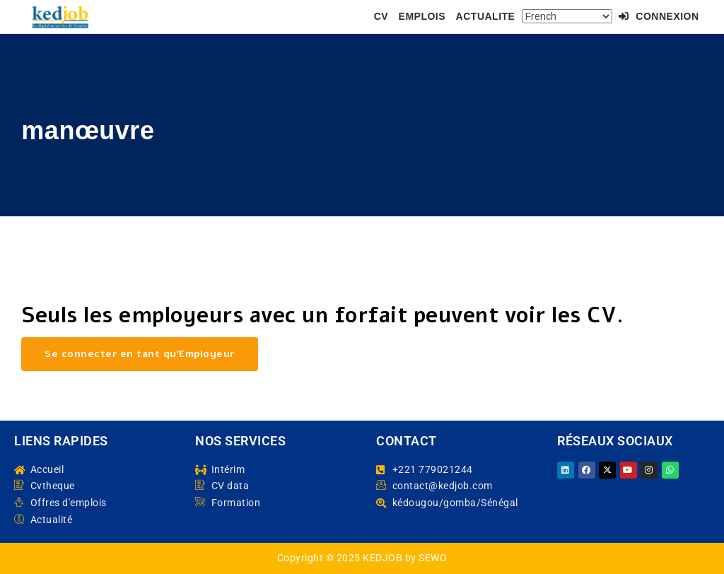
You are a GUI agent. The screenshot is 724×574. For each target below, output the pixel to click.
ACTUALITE (485, 16)
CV (381, 16)
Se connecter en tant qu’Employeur (140, 354)
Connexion (659, 16)
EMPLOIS (422, 16)
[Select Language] (567, 16)
